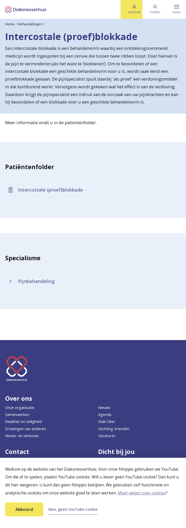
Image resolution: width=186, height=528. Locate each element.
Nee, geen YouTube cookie (73, 509)
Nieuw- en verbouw (21, 435)
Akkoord (24, 509)
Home (9, 24)
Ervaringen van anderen (25, 428)
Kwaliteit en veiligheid (23, 421)
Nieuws (104, 407)
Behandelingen (30, 24)
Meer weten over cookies (142, 493)
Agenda (104, 414)
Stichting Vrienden (113, 428)
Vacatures (106, 435)
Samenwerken (17, 414)
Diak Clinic (106, 421)
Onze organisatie (19, 407)
